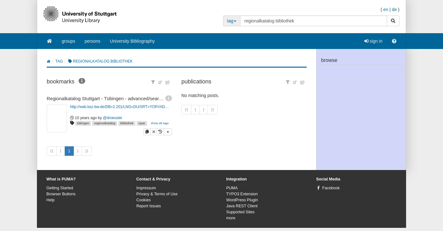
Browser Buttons (60, 194)
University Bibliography (132, 41)
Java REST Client (241, 206)
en (385, 9)
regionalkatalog (104, 123)
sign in (373, 41)
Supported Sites (240, 212)
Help (50, 200)
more (230, 218)
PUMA (232, 188)
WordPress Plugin (242, 200)
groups (68, 41)
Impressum (146, 188)
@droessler (112, 118)
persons (92, 41)
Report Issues (148, 206)
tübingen (83, 123)
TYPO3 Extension (242, 194)
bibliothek (126, 123)
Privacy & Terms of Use (157, 194)
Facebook (331, 188)
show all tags (160, 123)
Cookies (143, 200)
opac (142, 123)
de (394, 9)
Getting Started (59, 188)
